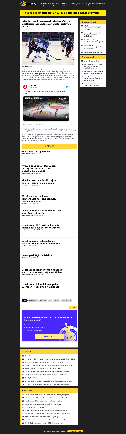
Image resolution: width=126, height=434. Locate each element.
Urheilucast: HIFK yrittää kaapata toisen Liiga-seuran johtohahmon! (41, 226)
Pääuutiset (43, 300)
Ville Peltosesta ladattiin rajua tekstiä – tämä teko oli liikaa (39, 181)
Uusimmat (27, 351)
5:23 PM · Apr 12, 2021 (40, 124)
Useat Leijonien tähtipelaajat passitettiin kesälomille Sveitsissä (41, 242)
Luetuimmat (27, 390)
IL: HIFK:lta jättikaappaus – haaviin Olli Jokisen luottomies (44, 423)
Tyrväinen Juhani (66, 300)
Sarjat (88, 4)
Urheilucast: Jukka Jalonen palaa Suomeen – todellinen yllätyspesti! (41, 285)
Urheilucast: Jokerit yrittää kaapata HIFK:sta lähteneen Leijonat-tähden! (42, 271)
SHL (50, 300)
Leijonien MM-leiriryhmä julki (34, 407)
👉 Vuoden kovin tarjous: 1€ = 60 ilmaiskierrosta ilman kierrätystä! (60, 12)
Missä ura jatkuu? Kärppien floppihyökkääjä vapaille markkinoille (46, 398)
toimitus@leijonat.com (75, 431)
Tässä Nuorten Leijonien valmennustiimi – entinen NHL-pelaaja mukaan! (39, 199)
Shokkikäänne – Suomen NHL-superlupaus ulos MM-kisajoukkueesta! (48, 414)
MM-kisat (43, 4)
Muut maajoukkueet (76, 4)
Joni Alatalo (25, 185)
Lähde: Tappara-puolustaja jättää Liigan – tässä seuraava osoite (46, 410)
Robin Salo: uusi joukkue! (36, 151)
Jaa (73, 307)
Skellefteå (56, 300)
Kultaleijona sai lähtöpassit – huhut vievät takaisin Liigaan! (44, 401)
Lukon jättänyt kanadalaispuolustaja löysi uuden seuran (43, 404)
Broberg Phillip (33, 300)
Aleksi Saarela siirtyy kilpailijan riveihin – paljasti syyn (42, 417)
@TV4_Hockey (33, 87)
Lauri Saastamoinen (27, 153)
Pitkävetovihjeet (98, 4)
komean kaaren (65, 79)
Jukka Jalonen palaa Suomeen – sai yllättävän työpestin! (41, 212)
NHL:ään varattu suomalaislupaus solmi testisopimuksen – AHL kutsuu (48, 420)
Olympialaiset (53, 4)
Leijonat (64, 4)
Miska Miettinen (26, 30)
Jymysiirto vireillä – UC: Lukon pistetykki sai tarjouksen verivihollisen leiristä (39, 168)
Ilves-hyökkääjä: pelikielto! (37, 255)
